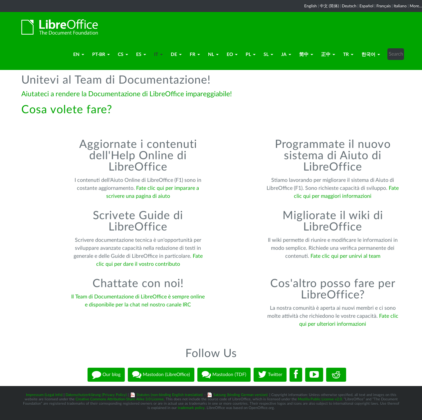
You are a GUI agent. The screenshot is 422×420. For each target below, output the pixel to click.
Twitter (270, 374)
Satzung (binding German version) (240, 395)
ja (286, 54)
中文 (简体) (329, 6)
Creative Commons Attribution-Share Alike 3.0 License (120, 399)
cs (123, 54)
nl (213, 54)
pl (251, 54)
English (310, 6)
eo (232, 54)
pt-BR (101, 54)
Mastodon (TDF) (224, 374)
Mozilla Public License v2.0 (320, 399)
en (78, 54)
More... (416, 6)
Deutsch (349, 6)
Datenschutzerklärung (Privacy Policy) (96, 395)
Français (383, 6)
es (141, 54)
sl (268, 54)
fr (195, 54)
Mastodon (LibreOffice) (161, 374)
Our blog (106, 374)
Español (366, 6)
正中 (328, 54)
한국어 (370, 54)
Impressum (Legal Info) (44, 395)
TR (348, 54)
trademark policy (191, 408)
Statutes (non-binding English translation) (169, 395)
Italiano (400, 6)
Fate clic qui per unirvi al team (345, 256)
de (176, 54)
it (158, 54)
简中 (306, 54)
